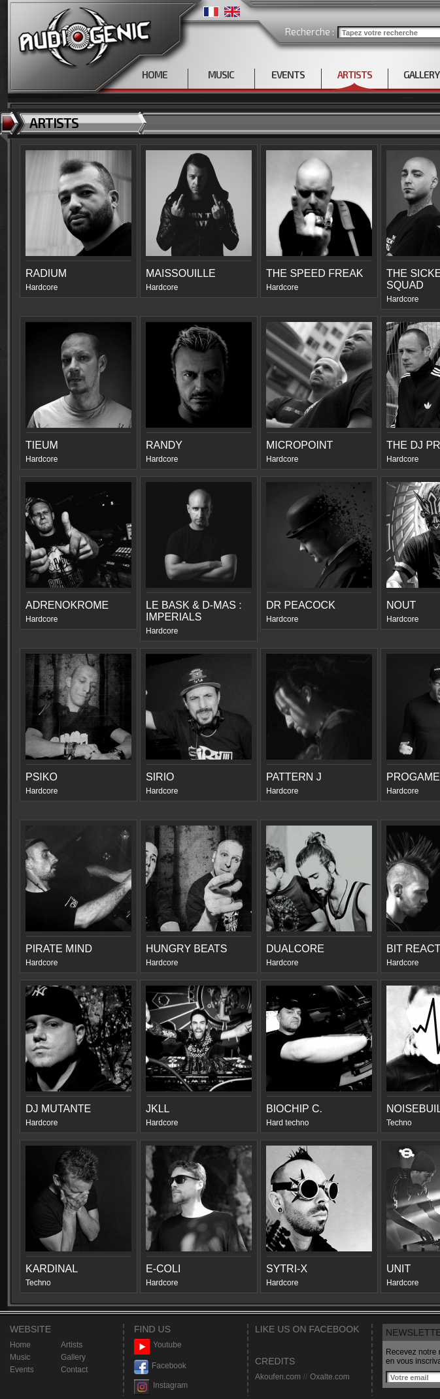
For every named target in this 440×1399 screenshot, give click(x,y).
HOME (154, 74)
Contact (74, 1369)
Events (22, 1369)
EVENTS (288, 74)
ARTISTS (354, 74)
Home (20, 1344)
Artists (71, 1344)
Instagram (161, 1385)
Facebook (160, 1366)
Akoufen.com (278, 1376)
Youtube (158, 1345)
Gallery (73, 1357)
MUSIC (221, 74)
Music (20, 1357)
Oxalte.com (330, 1376)
